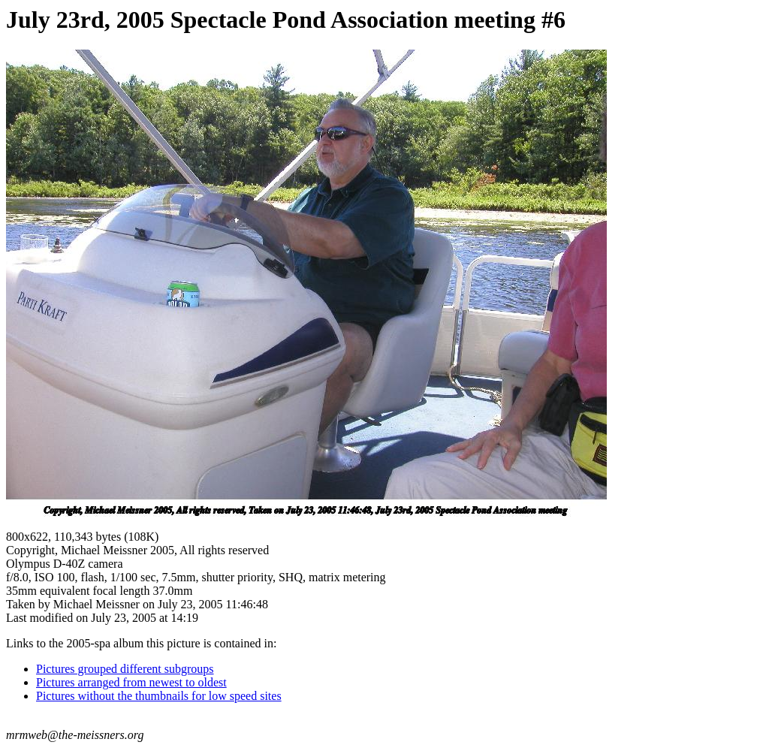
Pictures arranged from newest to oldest (131, 682)
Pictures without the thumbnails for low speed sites (159, 695)
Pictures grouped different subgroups (125, 668)
